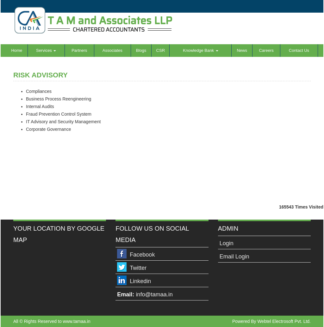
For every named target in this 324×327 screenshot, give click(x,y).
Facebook (142, 254)
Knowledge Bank (200, 50)
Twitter (138, 268)
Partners (79, 50)
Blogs (141, 50)
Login (227, 243)
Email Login (234, 256)
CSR (160, 50)
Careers (266, 50)
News (242, 50)
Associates (112, 50)
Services (46, 50)
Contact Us (299, 50)
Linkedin (140, 281)
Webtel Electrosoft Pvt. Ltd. (284, 321)
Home (16, 50)
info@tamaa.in (154, 294)
